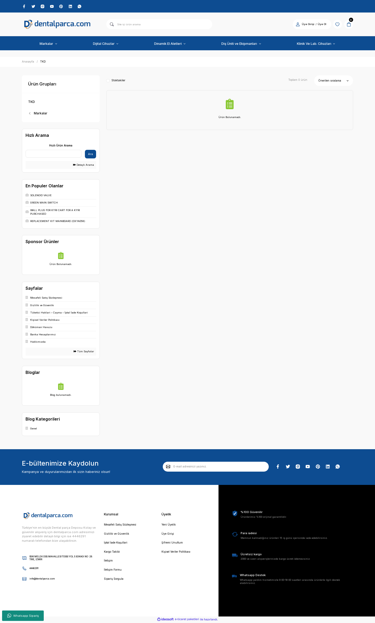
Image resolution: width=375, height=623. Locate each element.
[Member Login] (294, 24)
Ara (90, 155)
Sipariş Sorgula (115, 581)
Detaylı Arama (83, 165)
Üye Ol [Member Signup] (319, 24)
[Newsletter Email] (216, 467)
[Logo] (57, 25)
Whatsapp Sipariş (23, 615)
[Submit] (168, 467)
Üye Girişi (168, 534)
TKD (43, 62)
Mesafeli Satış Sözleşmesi (123, 525)
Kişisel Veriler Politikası (178, 553)
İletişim (109, 562)
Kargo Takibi (113, 553)
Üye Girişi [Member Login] (305, 24)
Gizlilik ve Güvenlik (117, 534)
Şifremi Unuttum (173, 544)
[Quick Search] (54, 154)
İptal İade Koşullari (117, 544)
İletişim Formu (114, 571)
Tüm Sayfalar (84, 352)
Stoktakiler (118, 81)
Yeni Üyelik (169, 525)
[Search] (159, 25)
